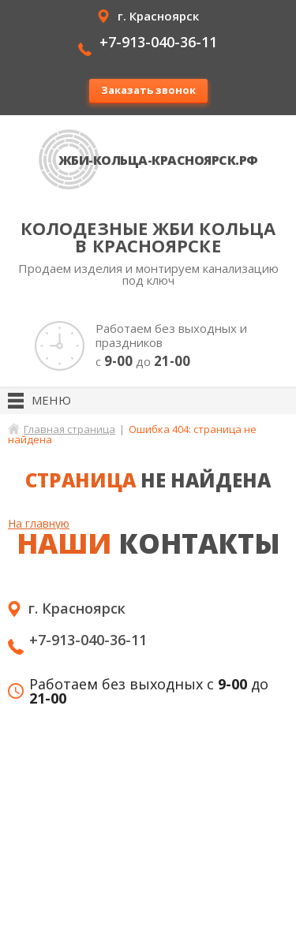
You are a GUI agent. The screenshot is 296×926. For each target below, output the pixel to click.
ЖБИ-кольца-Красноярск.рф (158, 160)
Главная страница (69, 429)
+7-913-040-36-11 (158, 42)
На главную (38, 523)
